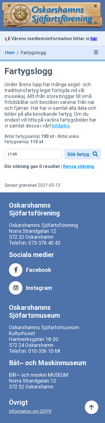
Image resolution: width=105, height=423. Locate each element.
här (93, 38)
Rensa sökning (78, 166)
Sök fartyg (82, 154)
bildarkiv (61, 126)
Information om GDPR (30, 411)
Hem (10, 52)
